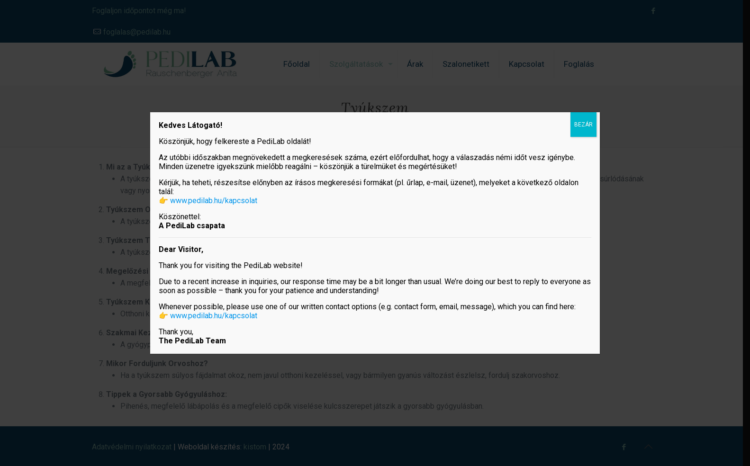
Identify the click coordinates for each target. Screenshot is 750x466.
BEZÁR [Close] (583, 124)
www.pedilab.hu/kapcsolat (213, 200)
